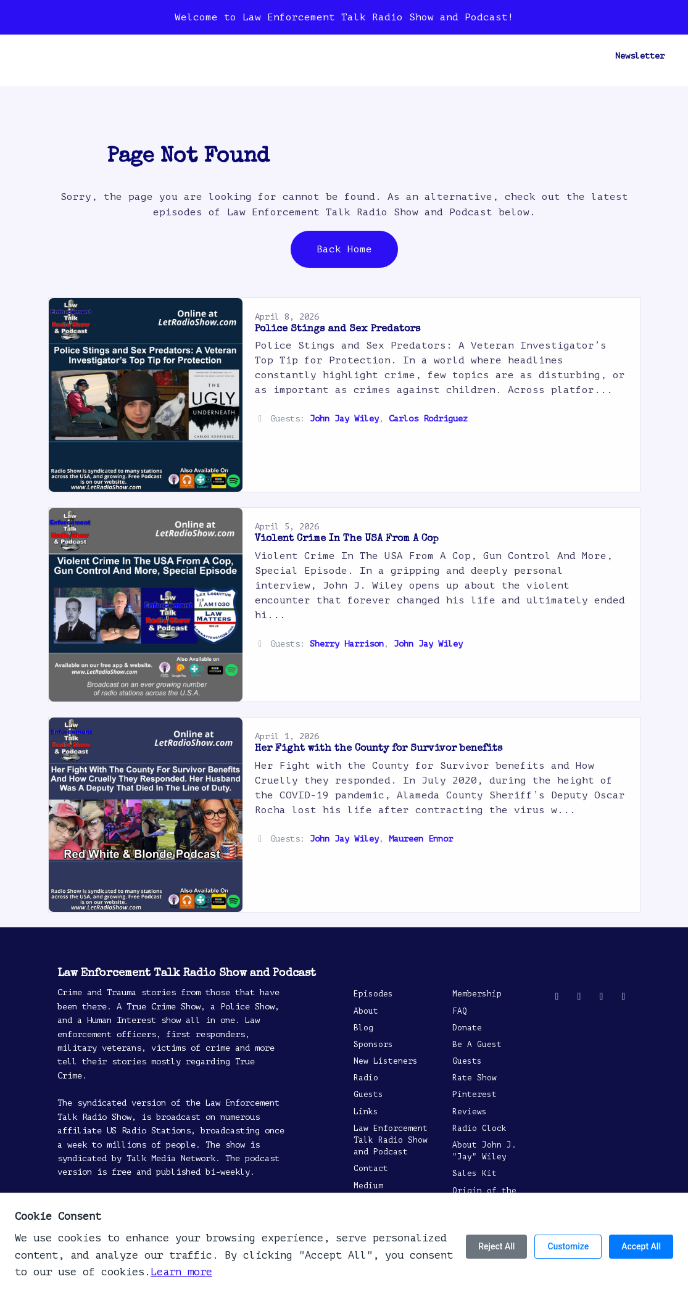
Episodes (91, 55)
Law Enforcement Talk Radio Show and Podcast (391, 1140)
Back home (344, 249)
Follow (545, 55)
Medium (368, 1186)
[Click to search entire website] (586, 55)
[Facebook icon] (579, 996)
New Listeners (386, 1061)
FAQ (459, 1011)
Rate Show (474, 1078)
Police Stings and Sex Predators (337, 329)
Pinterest (474, 1094)
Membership (477, 994)
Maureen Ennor (421, 838)
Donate (467, 1028)
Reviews (422, 55)
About (234, 55)
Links (366, 1111)
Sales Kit (474, 1173)
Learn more (181, 1272)
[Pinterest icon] (624, 996)
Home (44, 55)
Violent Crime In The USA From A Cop (347, 539)
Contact (370, 55)
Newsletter (640, 55)
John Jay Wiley (344, 418)
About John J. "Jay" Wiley (484, 1151)
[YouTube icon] (601, 996)
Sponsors (185, 55)
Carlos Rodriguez (428, 418)
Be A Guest (488, 55)
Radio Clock (479, 1128)
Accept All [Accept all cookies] (641, 1246)
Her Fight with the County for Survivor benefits (378, 749)
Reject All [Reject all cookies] (496, 1246)
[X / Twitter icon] (557, 996)
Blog (138, 55)
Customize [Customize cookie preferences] (568, 1246)
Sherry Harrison (347, 643)
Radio (276, 55)
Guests (321, 55)
